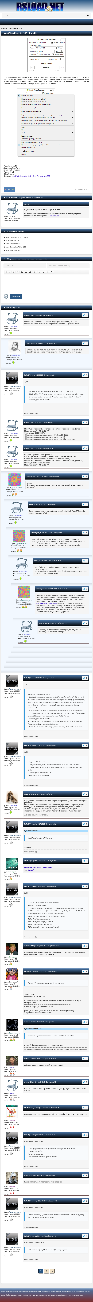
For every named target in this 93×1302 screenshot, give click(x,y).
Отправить (16, 296)
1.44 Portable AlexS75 (41, 176)
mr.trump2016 (29, 946)
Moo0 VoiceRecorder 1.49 (21, 176)
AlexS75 (27, 861)
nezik (28, 343)
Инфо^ (31, 870)
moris (26, 1022)
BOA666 (27, 971)
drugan (26, 1082)
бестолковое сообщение (46, 603)
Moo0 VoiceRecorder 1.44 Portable (38, 867)
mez (25, 1175)
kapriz (26, 794)
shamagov (30, 476)
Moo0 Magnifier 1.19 (12, 240)
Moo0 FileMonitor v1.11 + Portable (17, 237)
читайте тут (54, 216)
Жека (26, 315)
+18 (9, 189)
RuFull (26, 375)
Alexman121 (28, 1108)
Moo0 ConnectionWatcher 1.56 (16, 247)
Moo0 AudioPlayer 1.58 (13, 250)
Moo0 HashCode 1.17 (13, 244)
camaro (26, 1058)
